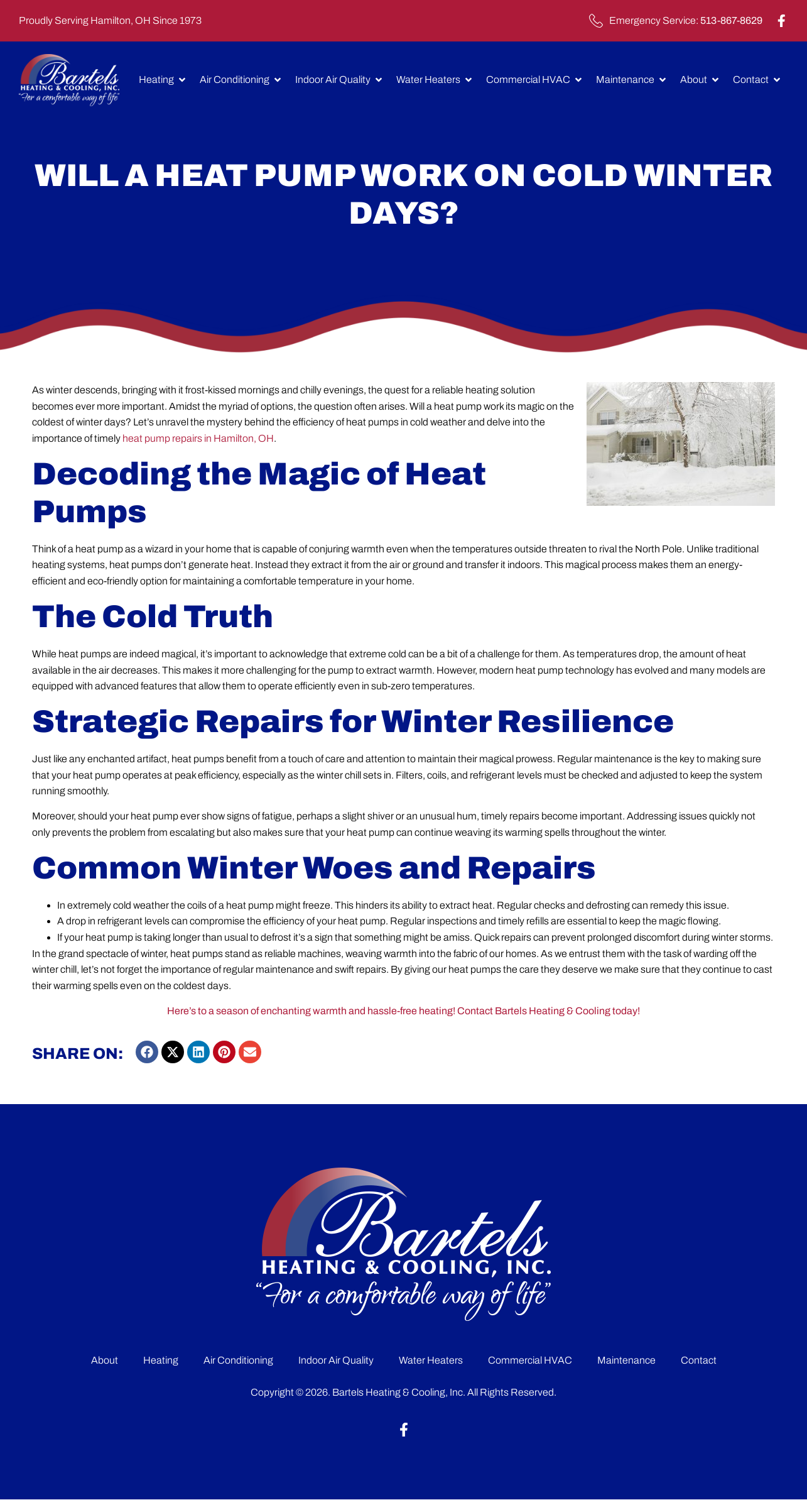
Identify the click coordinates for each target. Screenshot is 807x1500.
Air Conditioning (238, 1360)
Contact (699, 1360)
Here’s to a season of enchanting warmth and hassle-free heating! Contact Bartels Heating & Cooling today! (403, 1010)
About (104, 1360)
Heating (160, 1360)
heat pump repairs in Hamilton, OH (198, 438)
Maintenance (626, 1360)
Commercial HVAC (530, 1360)
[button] (147, 1052)
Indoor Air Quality (336, 1360)
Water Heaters (431, 1360)
